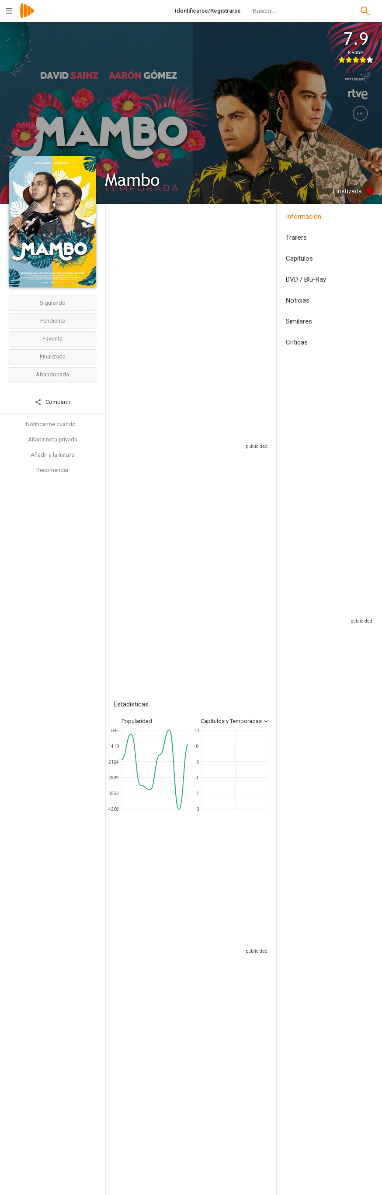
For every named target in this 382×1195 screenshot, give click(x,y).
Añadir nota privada (52, 439)
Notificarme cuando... (53, 424)
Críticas (297, 342)
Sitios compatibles (186, 468)
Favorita (52, 338)
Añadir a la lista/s (52, 454)
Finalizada (53, 356)
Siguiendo (53, 303)
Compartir (52, 402)
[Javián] (140, 1022)
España (123, 275)
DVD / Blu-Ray (306, 279)
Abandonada (52, 374)
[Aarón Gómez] (160, 1139)
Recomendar (52, 470)
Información (303, 216)
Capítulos (299, 258)
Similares (299, 321)
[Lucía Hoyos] (192, 1022)
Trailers (296, 237)
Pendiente (52, 320)
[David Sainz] (245, 1022)
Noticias (297, 300)
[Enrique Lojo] (241, 1139)
